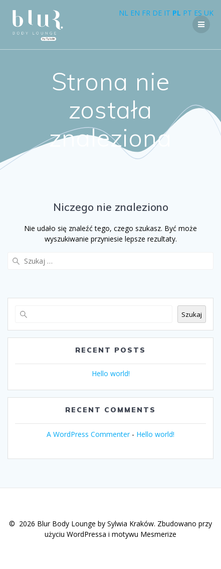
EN (135, 13)
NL (123, 13)
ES (198, 13)
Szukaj (191, 314)
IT (167, 13)
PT (187, 13)
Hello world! (111, 373)
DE (157, 13)
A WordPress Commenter (88, 434)
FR (146, 13)
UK (208, 13)
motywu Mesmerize (144, 534)
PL (176, 13)
